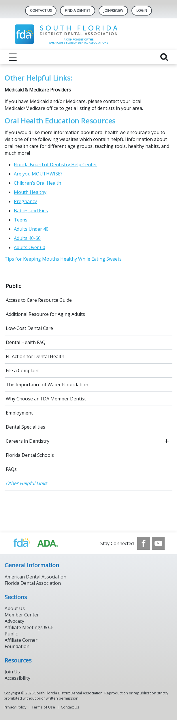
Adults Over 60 (29, 247)
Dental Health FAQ (26, 342)
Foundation (17, 646)
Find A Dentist (77, 10)
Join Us (12, 672)
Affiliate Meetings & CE (29, 627)
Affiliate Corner (21, 640)
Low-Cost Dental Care (29, 328)
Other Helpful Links (26, 483)
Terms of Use (43, 707)
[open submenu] (166, 441)
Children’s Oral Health (37, 183)
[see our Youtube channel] (158, 543)
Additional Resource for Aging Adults (45, 314)
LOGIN (141, 10)
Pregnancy (25, 201)
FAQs (11, 469)
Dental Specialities (25, 427)
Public (13, 285)
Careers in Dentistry (27, 441)
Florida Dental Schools (30, 455)
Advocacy (14, 621)
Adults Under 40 (31, 229)
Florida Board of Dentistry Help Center (55, 164)
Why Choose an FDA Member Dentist (46, 399)
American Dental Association (35, 577)
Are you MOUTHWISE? (38, 174)
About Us (15, 608)
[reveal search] (164, 57)
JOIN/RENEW (113, 10)
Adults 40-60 (27, 238)
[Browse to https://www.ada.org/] (41, 543)
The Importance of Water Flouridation (47, 384)
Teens (20, 220)
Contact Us (41, 10)
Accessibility (17, 678)
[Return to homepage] (88, 34)
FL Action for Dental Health (35, 356)
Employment (19, 413)
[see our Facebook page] (143, 543)
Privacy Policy (15, 707)
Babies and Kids (31, 210)
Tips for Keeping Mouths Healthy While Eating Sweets (63, 259)
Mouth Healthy (30, 192)
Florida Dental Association (33, 583)
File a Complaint (23, 370)
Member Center (22, 615)
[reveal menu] (13, 57)
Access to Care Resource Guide (39, 300)
